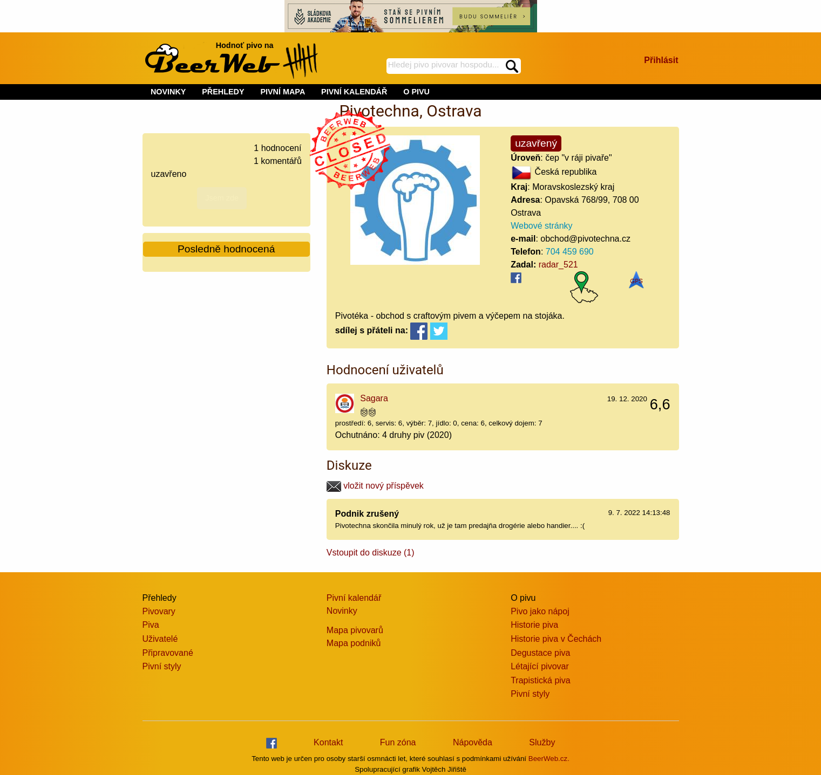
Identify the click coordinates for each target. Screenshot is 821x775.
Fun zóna (398, 742)
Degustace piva (540, 652)
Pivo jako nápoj (540, 611)
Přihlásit (661, 60)
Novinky (342, 610)
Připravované (168, 652)
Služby (542, 742)
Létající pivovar (540, 666)
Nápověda (472, 742)
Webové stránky (541, 225)
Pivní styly (162, 666)
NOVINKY (168, 91)
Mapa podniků (354, 643)
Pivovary (159, 611)
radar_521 (558, 264)
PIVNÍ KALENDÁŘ (354, 91)
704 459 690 (570, 251)
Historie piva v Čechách (556, 638)
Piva (151, 624)
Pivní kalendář (354, 597)
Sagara (374, 398)
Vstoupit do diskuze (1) (371, 552)
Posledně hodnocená (226, 249)
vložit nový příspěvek (375, 485)
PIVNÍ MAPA (282, 91)
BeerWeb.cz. (548, 759)
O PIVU (416, 91)
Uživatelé (160, 638)
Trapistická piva (541, 680)
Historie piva (534, 624)
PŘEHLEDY (223, 91)
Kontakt (328, 742)
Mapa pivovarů (355, 630)
